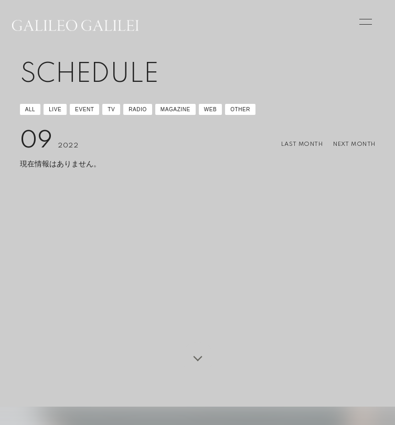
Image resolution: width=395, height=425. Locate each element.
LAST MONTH (302, 144)
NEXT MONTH (354, 144)
